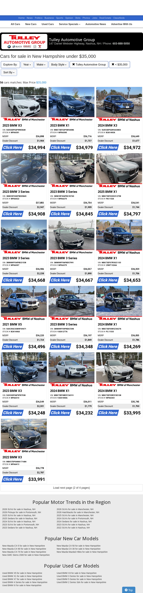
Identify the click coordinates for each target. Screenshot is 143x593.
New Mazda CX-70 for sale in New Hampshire (24, 552)
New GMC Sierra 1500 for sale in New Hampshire (26, 555)
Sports (60, 18)
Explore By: (10, 64)
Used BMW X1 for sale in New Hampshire (22, 576)
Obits (78, 18)
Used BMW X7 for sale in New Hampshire (22, 579)
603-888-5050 (121, 43)
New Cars (30, 24)
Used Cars (48, 24)
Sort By (8, 72)
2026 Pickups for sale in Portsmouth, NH (21, 512)
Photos (87, 18)
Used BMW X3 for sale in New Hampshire (77, 573)
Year (27, 64)
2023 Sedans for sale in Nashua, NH (19, 527)
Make (41, 64)
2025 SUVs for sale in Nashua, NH (18, 515)
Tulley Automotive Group (89, 64)
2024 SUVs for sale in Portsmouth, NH (75, 518)
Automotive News (95, 24)
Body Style (58, 64)
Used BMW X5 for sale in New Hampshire (22, 573)
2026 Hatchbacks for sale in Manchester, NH (78, 512)
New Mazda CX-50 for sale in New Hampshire (79, 546)
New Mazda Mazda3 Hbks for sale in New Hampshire (82, 552)
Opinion (69, 18)
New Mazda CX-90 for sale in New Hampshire (24, 549)
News (30, 18)
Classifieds (119, 18)
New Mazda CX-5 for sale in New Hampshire (23, 546)
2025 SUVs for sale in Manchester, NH (75, 515)
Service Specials (69, 24)
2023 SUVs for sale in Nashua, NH (73, 524)
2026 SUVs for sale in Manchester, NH (75, 509)
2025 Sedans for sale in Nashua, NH (19, 518)
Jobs (95, 18)
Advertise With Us (121, 24)
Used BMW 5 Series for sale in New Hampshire (79, 579)
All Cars (15, 24)
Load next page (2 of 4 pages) (71, 487)
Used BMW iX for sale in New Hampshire (21, 585)
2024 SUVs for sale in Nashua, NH (18, 521)
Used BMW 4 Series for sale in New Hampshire (24, 582)
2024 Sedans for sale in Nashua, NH (74, 521)
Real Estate (105, 18)
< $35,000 (120, 64)
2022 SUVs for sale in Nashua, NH (73, 527)
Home (21, 18)
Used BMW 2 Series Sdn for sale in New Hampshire (81, 582)
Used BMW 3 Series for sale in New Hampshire (79, 576)
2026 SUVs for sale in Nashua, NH (18, 509)
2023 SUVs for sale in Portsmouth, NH (20, 524)
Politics (38, 18)
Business (50, 18)
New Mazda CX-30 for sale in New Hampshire (79, 549)
